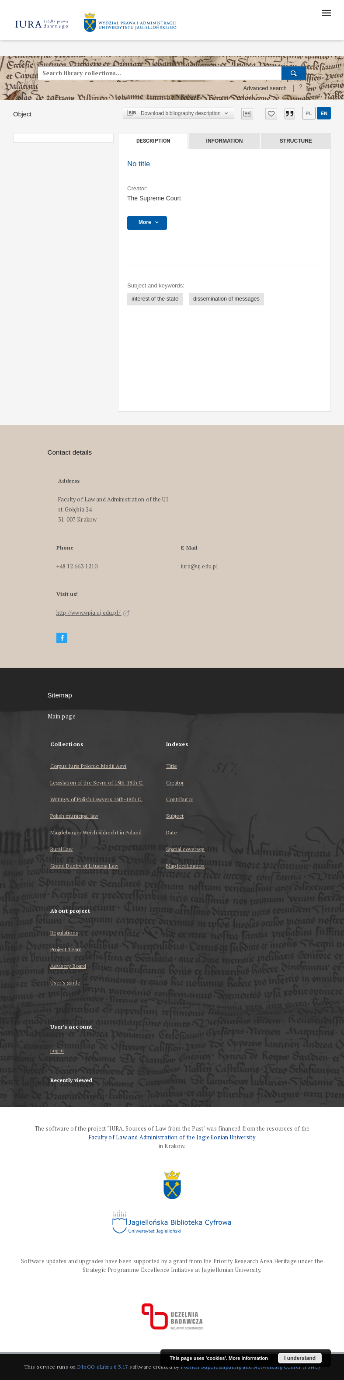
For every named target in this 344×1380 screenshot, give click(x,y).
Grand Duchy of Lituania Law (84, 865)
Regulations (64, 932)
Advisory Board (68, 966)
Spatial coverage (185, 849)
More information (248, 1358)
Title (171, 766)
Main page (62, 716)
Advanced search (265, 88)
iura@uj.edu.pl (199, 566)
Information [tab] (224, 141)
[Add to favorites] (271, 113)
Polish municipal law (74, 816)
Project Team (66, 949)
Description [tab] (153, 141)
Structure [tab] (296, 141)
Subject (175, 816)
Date (171, 832)
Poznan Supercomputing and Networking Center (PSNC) (250, 1366)
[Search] (293, 73)
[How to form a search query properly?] (300, 88)
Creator (175, 782)
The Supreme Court (154, 198)
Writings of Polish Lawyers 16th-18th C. (96, 799)
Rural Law (61, 849)
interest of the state (155, 299)
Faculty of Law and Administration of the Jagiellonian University (172, 1137)
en (323, 113)
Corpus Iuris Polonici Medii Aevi (88, 766)
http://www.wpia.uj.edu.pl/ (93, 612)
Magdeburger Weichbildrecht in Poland (96, 832)
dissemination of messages (226, 299)
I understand (300, 1358)
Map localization (185, 865)
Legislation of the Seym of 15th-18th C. (97, 782)
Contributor (179, 799)
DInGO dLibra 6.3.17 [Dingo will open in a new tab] (102, 1366)
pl (309, 113)
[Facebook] (62, 638)
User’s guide (65, 982)
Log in (57, 1051)
